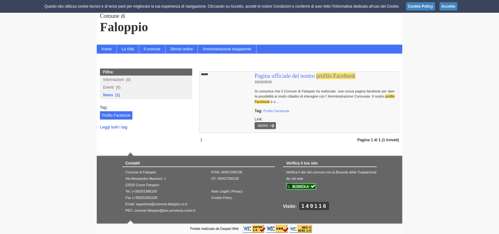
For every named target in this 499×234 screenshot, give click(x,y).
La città (128, 49)
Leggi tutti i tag (113, 127)
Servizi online (181, 49)
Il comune (152, 49)
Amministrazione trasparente (227, 49)
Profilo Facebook (116, 115)
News (263, 126)
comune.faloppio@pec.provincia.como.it (164, 210)
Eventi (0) (112, 87)
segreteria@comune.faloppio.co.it (161, 204)
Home (107, 49)
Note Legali (220, 191)
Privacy (236, 191)
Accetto (448, 6)
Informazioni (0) (117, 79)
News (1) (111, 95)
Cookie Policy (221, 198)
